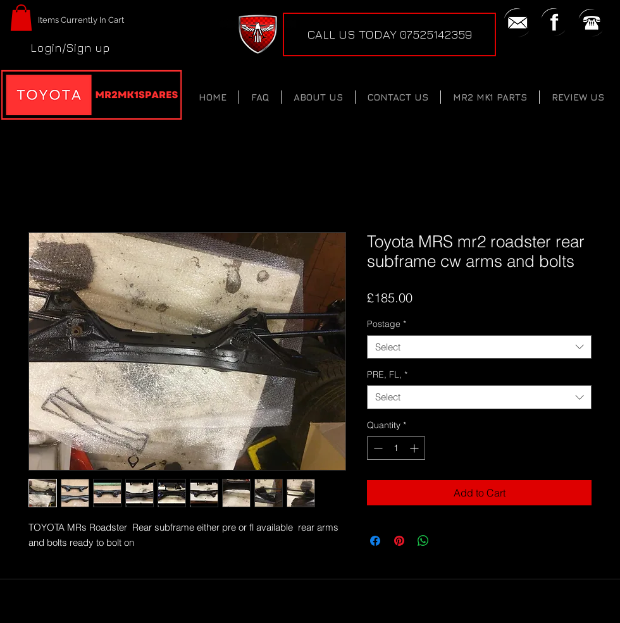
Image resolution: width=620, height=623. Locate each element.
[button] (21, 17)
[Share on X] (447, 540)
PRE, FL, (387, 374)
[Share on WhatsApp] (423, 540)
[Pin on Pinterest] (399, 540)
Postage (386, 324)
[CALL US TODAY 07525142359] (389, 34)
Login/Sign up (70, 47)
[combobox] (479, 347)
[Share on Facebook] (375, 540)
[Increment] (415, 448)
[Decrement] (377, 448)
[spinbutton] (396, 448)
